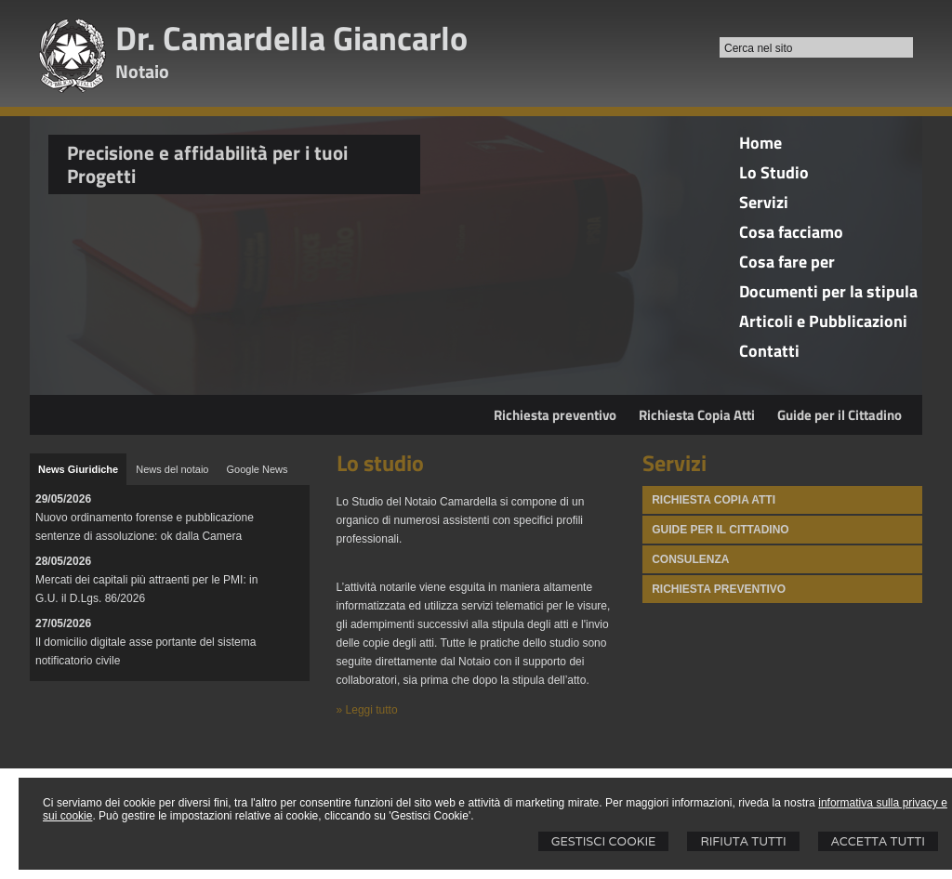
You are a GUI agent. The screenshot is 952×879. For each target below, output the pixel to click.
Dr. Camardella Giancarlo (291, 37)
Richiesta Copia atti (713, 499)
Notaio (142, 71)
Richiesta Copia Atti (697, 415)
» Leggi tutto (367, 709)
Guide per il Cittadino (839, 415)
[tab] (78, 469)
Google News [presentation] (256, 469)
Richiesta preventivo (555, 415)
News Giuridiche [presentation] (78, 469)
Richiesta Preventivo (719, 589)
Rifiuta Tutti (743, 841)
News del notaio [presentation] (172, 469)
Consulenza (690, 559)
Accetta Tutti (878, 841)
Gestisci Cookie (603, 841)
